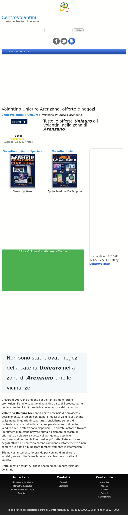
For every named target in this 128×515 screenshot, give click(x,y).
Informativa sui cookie (22, 486)
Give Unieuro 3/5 (17, 139)
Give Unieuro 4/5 (20, 139)
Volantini (104, 489)
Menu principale (18, 51)
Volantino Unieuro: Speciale (22, 151)
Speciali (104, 493)
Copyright (22, 493)
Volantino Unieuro (65, 151)
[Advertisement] (64, 79)
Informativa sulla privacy (22, 482)
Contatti (63, 482)
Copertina (104, 482)
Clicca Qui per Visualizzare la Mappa (43, 251)
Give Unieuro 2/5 (14, 139)
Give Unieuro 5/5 (23, 139)
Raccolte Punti (104, 497)
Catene (104, 486)
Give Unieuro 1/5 (11, 139)
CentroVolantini (19, 17)
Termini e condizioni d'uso (22, 489)
